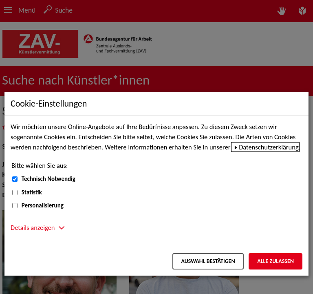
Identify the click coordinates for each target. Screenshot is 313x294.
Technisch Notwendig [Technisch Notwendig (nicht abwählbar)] (48, 179)
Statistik (32, 192)
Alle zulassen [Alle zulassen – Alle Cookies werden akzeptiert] (275, 261)
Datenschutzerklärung (269, 147)
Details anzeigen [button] (33, 227)
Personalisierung (43, 205)
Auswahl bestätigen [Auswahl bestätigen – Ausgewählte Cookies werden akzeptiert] (208, 261)
